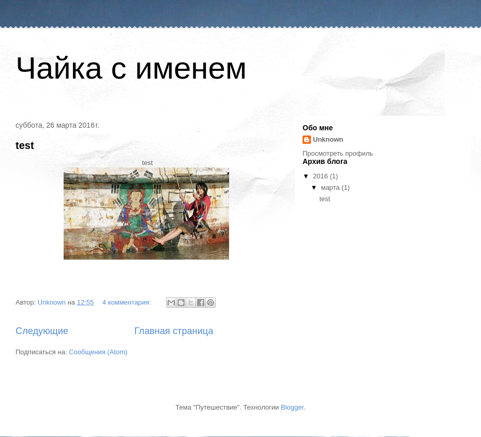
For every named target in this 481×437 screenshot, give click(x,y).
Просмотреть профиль (338, 153)
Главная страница (174, 331)
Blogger (292, 407)
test (25, 145)
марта (331, 187)
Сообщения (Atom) (98, 352)
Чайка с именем (131, 68)
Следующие (42, 331)
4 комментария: (127, 302)
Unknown (328, 139)
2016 (321, 176)
